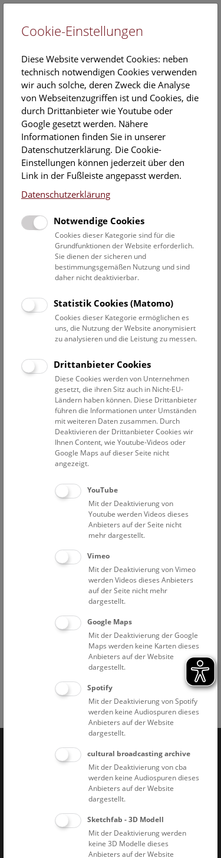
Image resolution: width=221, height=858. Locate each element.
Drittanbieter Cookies (102, 364)
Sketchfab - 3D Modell (125, 819)
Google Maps (109, 622)
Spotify (100, 688)
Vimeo (98, 556)
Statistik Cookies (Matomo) (113, 303)
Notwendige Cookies (99, 221)
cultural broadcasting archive (138, 754)
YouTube (102, 490)
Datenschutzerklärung (65, 194)
